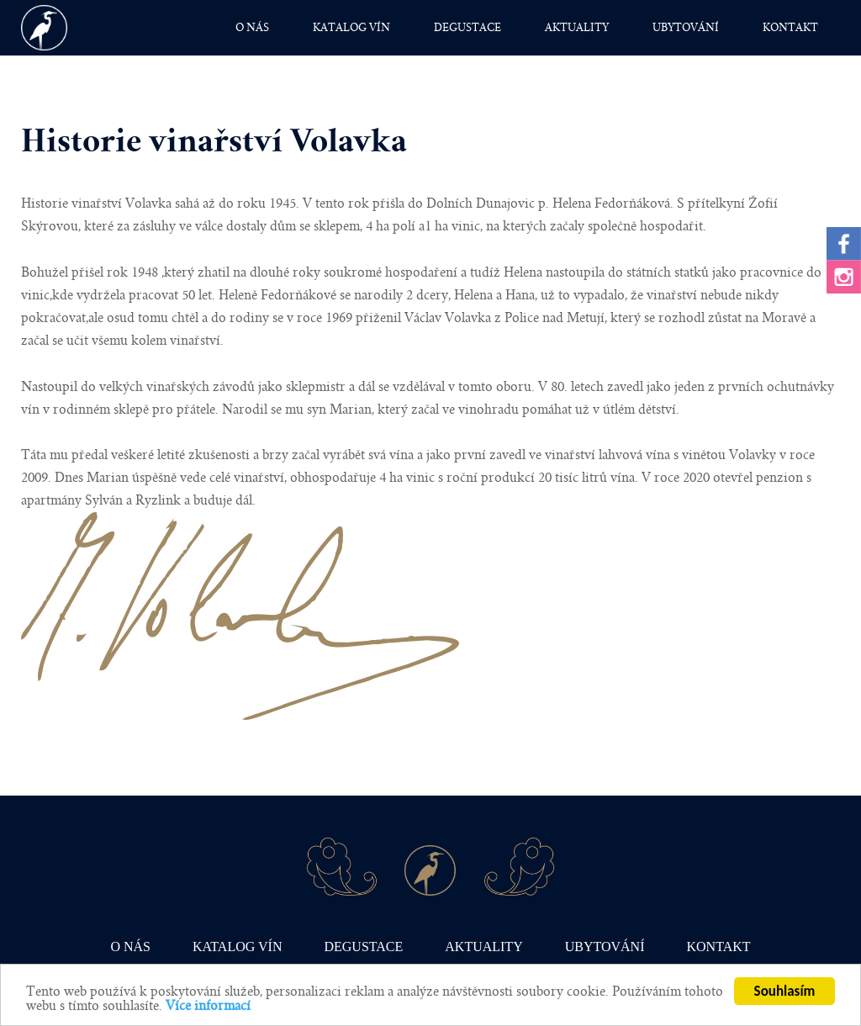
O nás (252, 28)
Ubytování (685, 28)
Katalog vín (351, 28)
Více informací (208, 1006)
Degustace (467, 28)
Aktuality (577, 28)
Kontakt (790, 28)
